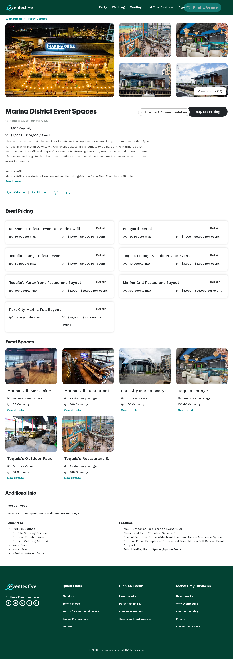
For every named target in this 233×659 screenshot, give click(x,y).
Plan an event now (131, 611)
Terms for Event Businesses (80, 611)
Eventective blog (187, 611)
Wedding (118, 7)
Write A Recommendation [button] (164, 112)
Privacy (67, 626)
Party (103, 7)
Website (16, 192)
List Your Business (160, 7)
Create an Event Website (135, 618)
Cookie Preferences (75, 618)
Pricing (180, 618)
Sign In (184, 7)
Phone (39, 192)
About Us (68, 596)
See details (15, 410)
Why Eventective (187, 603)
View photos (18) (210, 91)
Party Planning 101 (131, 603)
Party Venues (37, 18)
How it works (127, 596)
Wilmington (13, 18)
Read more (13, 181)
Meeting (136, 7)
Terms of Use (71, 603)
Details (101, 228)
